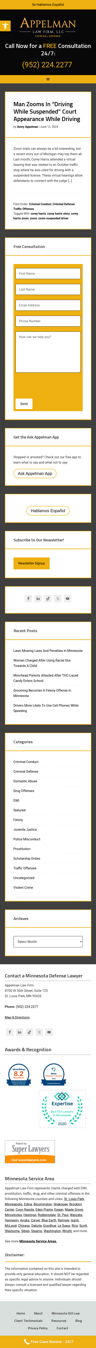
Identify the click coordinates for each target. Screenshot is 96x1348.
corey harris (38, 213)
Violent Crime (23, 888)
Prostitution (21, 849)
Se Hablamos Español (48, 5)
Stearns (36, 1231)
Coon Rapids (25, 1210)
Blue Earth (48, 1220)
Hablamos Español (48, 510)
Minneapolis (14, 1204)
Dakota (36, 1226)
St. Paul (62, 1215)
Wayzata (76, 1215)
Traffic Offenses (23, 209)
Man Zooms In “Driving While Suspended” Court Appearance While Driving (46, 111)
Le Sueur (64, 1226)
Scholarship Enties (26, 859)
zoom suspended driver (53, 218)
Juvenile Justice (25, 830)
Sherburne (12, 1231)
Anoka (24, 1220)
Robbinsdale (47, 1215)
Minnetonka (13, 1215)
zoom (33, 218)
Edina (28, 1204)
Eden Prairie (44, 1210)
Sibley (25, 1231)
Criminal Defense (64, 204)
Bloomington (42, 1204)
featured (19, 810)
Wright (67, 1231)
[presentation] (42, 384)
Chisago (24, 1226)
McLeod (11, 1226)
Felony (18, 820)
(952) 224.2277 (27, 1007)
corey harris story (58, 213)
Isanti (75, 1220)
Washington (52, 1231)
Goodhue (49, 1226)
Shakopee (61, 1204)
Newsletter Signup (31, 563)
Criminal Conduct (40, 204)
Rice (75, 1226)
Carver (35, 1220)
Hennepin (12, 1220)
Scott (83, 1226)
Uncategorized (24, 878)
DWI (16, 801)
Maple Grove (74, 1210)
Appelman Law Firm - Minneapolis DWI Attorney (48, 27)
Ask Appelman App (35, 473)
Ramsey (63, 1220)
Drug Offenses (23, 791)
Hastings (30, 1215)
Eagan (58, 1210)
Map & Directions (17, 1017)
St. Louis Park (74, 1199)
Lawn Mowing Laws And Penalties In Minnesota (48, 651)
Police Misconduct (26, 839)
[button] (5, 26)
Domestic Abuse (25, 781)
